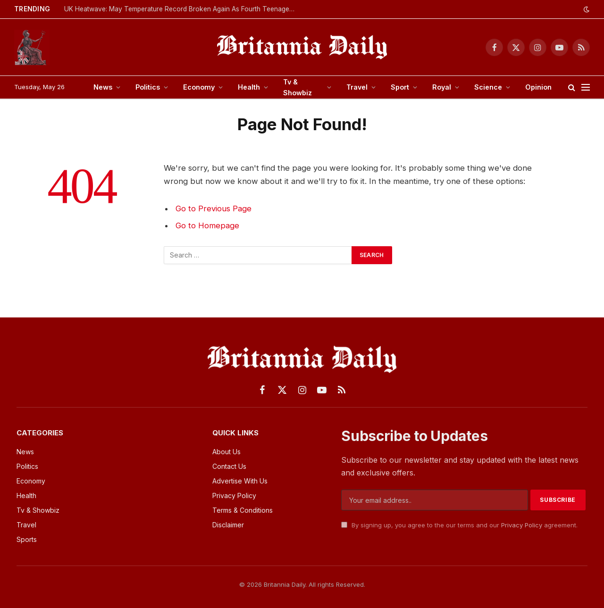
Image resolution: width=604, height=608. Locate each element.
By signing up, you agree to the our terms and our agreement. (459, 525)
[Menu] (585, 87)
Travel (357, 87)
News (102, 87)
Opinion (538, 87)
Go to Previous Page (214, 208)
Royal (441, 87)
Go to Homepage (207, 225)
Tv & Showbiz (297, 87)
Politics (147, 87)
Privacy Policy (521, 525)
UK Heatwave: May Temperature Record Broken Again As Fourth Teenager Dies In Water (182, 9)
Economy (199, 87)
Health (249, 87)
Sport (400, 87)
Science (488, 87)
